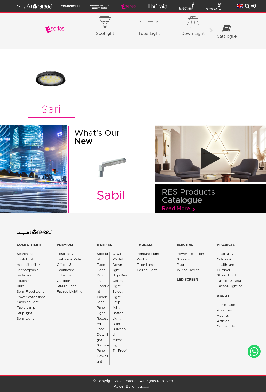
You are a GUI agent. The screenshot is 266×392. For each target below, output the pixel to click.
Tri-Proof (120, 350)
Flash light (25, 259)
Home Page (226, 305)
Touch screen (28, 281)
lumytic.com (142, 386)
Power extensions (31, 297)
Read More (176, 208)
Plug (180, 265)
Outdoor (63, 281)
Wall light (144, 259)
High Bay (120, 275)
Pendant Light (148, 254)
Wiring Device (188, 270)
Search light (26, 254)
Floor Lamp (146, 265)
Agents (223, 316)
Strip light (24, 313)
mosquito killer (28, 265)
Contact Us (226, 326)
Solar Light (25, 318)
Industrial (64, 275)
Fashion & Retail (69, 259)
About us (224, 310)
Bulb (20, 286)
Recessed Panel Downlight (102, 329)
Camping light (28, 302)
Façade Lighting (69, 291)
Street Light (66, 286)
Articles (223, 321)
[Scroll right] (211, 31)
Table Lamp (26, 308)
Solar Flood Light (30, 291)
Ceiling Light (147, 270)
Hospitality (65, 254)
